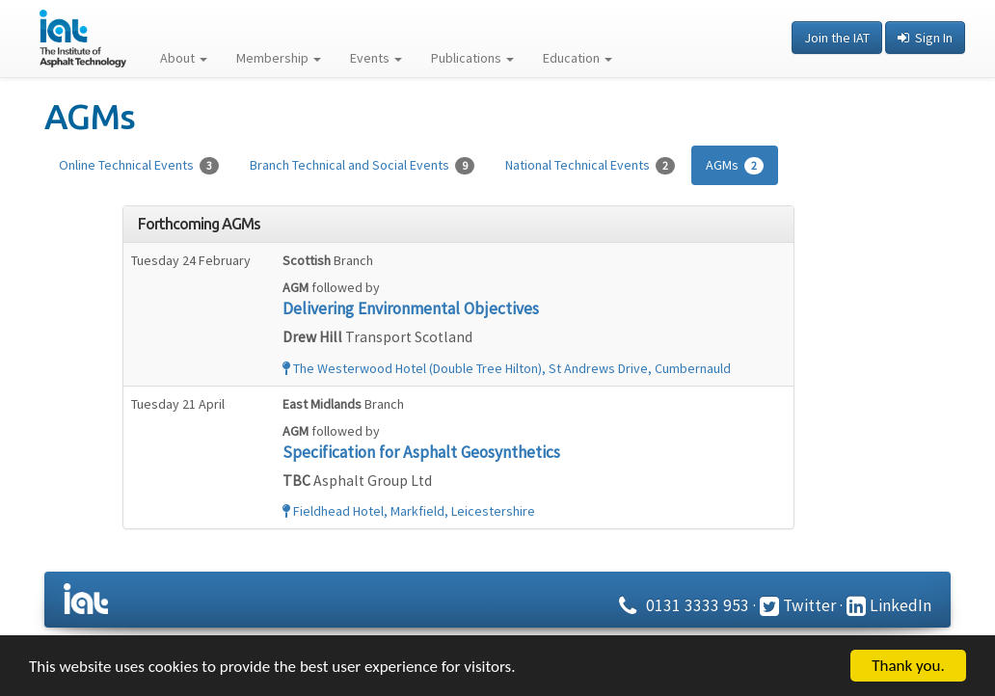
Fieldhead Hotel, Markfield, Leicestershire (408, 511)
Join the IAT (837, 37)
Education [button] (577, 58)
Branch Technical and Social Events (362, 165)
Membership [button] (278, 58)
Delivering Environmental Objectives (410, 308)
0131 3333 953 (681, 605)
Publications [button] (472, 58)
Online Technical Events (139, 165)
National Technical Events (590, 165)
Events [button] (376, 58)
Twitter (798, 605)
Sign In (925, 37)
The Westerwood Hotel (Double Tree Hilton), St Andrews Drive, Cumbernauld (506, 368)
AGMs (735, 165)
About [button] (183, 58)
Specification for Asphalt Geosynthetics (421, 452)
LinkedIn (889, 605)
